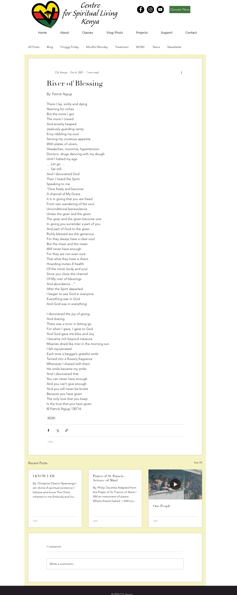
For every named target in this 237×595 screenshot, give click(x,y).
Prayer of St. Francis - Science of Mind (109, 478)
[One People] (175, 485)
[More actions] (181, 72)
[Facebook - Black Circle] (140, 9)
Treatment (121, 47)
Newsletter (174, 47)
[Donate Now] (179, 9)
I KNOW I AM (43, 476)
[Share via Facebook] (48, 430)
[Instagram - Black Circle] (150, 9)
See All (198, 462)
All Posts (33, 47)
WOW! (140, 47)
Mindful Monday (97, 47)
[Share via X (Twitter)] (57, 430)
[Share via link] (66, 430)
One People (162, 506)
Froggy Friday (70, 47)
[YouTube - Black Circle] (160, 9)
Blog (50, 47)
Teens (156, 47)
